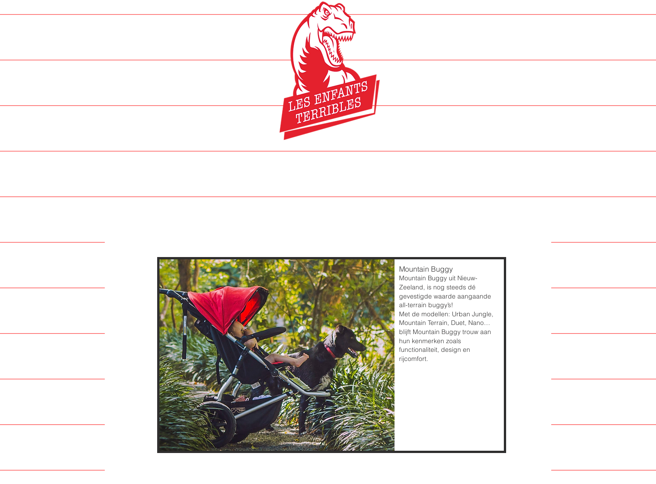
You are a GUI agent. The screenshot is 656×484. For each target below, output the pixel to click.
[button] (331, 355)
